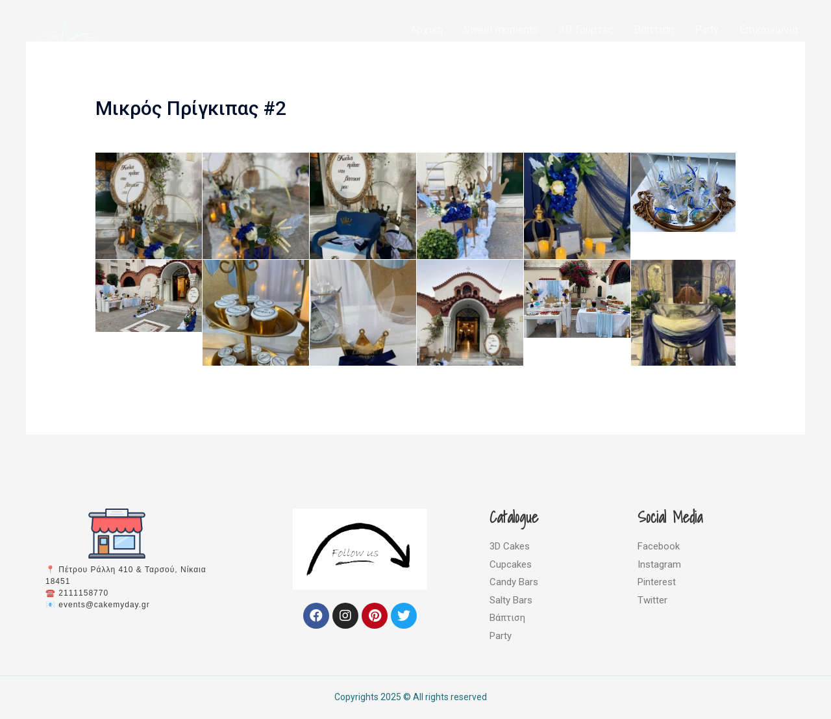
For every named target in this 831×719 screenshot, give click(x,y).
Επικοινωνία (768, 29)
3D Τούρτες (586, 29)
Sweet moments (501, 29)
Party (707, 29)
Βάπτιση (654, 29)
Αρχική (426, 29)
